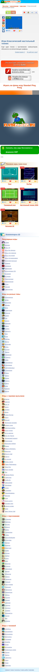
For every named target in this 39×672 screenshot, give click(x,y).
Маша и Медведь (9, 449)
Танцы (5, 373)
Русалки (6, 597)
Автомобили (7, 631)
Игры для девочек (9, 253)
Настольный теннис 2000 (29, 197)
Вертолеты (7, 637)
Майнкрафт (7, 269)
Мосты (5, 342)
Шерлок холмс (8, 506)
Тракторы (6, 665)
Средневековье (8, 368)
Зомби (5, 551)
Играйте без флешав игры (20, 78)
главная (7, 670)
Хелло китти (7, 501)
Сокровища (7, 365)
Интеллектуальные (9, 261)
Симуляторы (7, 289)
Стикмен (6, 611)
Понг (10, 176)
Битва (5, 300)
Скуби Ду (6, 480)
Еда (4, 318)
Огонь (5, 347)
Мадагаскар (7, 441)
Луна (5, 336)
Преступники (7, 584)
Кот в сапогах (7, 433)
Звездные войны (8, 428)
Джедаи (6, 543)
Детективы (6, 540)
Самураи (6, 603)
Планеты (6, 357)
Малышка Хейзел (9, 443)
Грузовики (6, 639)
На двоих (6, 276)
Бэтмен (5, 410)
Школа (5, 391)
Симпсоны (6, 477)
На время (6, 274)
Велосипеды (7, 634)
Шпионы (6, 621)
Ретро (5, 284)
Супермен (6, 490)
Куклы (5, 558)
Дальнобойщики (8, 537)
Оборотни (6, 574)
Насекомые (7, 569)
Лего (5, 334)
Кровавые (6, 266)
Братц (5, 407)
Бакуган (6, 402)
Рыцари (6, 600)
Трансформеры (8, 493)
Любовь (6, 339)
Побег (5, 360)
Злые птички (7, 430)
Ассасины (6, 519)
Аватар (5, 399)
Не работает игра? (32, 52)
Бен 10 (5, 404)
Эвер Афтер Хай (8, 511)
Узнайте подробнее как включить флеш (21, 71)
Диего (5, 417)
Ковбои (5, 556)
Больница (6, 303)
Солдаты (6, 608)
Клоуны (5, 553)
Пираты (6, 577)
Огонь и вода (7, 462)
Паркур (5, 352)
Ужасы (5, 376)
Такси (5, 660)
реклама (31, 670)
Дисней (5, 420)
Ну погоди (6, 459)
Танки (5, 663)
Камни (5, 326)
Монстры (6, 564)
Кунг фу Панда (8, 436)
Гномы (5, 535)
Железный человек (9, 423)
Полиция (6, 582)
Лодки (5, 645)
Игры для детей (8, 255)
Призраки (6, 587)
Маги (5, 561)
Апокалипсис (7, 297)
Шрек (5, 509)
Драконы (6, 545)
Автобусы (6, 629)
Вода (5, 308)
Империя (6, 323)
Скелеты (6, 605)
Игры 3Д (6, 248)
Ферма (5, 378)
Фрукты (5, 381)
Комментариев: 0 (20, 52)
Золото (5, 321)
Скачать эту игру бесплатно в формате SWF (19, 150)
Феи (4, 618)
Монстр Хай (7, 454)
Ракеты (5, 655)
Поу (4, 472)
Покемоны (6, 579)
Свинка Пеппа (8, 475)
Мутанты (6, 566)
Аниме (5, 242)
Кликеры (6, 263)
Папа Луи (6, 467)
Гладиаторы (7, 532)
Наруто (5, 457)
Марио (5, 446)
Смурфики (6, 485)
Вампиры (6, 522)
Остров (5, 349)
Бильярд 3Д (10, 218)
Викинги (6, 527)
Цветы (5, 383)
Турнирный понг (10, 197)
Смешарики (7, 483)
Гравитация (7, 310)
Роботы (5, 595)
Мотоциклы (7, 647)
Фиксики (6, 496)
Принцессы (7, 590)
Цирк (5, 386)
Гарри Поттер (7, 415)
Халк (5, 498)
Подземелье (7, 363)
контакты (17, 670)
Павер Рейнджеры (9, 464)
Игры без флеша (8, 250)
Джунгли (6, 313)
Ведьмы (6, 524)
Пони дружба (7, 470)
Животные (6, 548)
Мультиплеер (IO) (9, 271)
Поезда (5, 652)
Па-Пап (29, 176)
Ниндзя (5, 571)
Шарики (6, 389)
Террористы (7, 613)
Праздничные (7, 279)
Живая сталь (7, 425)
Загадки (6, 245)
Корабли (6, 642)
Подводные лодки (9, 650)
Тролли (5, 616)
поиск (12, 670)
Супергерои (7, 370)
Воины (5, 530)
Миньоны (6, 451)
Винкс (5, 412)
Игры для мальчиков (10, 258)
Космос (5, 329)
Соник (5, 488)
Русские (6, 287)
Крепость (6, 331)
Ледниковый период (9, 438)
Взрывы (6, 305)
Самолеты (6, 658)
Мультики (6, 344)
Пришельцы (7, 592)
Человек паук (7, 503)
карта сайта (24, 670)
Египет (5, 316)
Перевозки (6, 355)
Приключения (7, 282)
